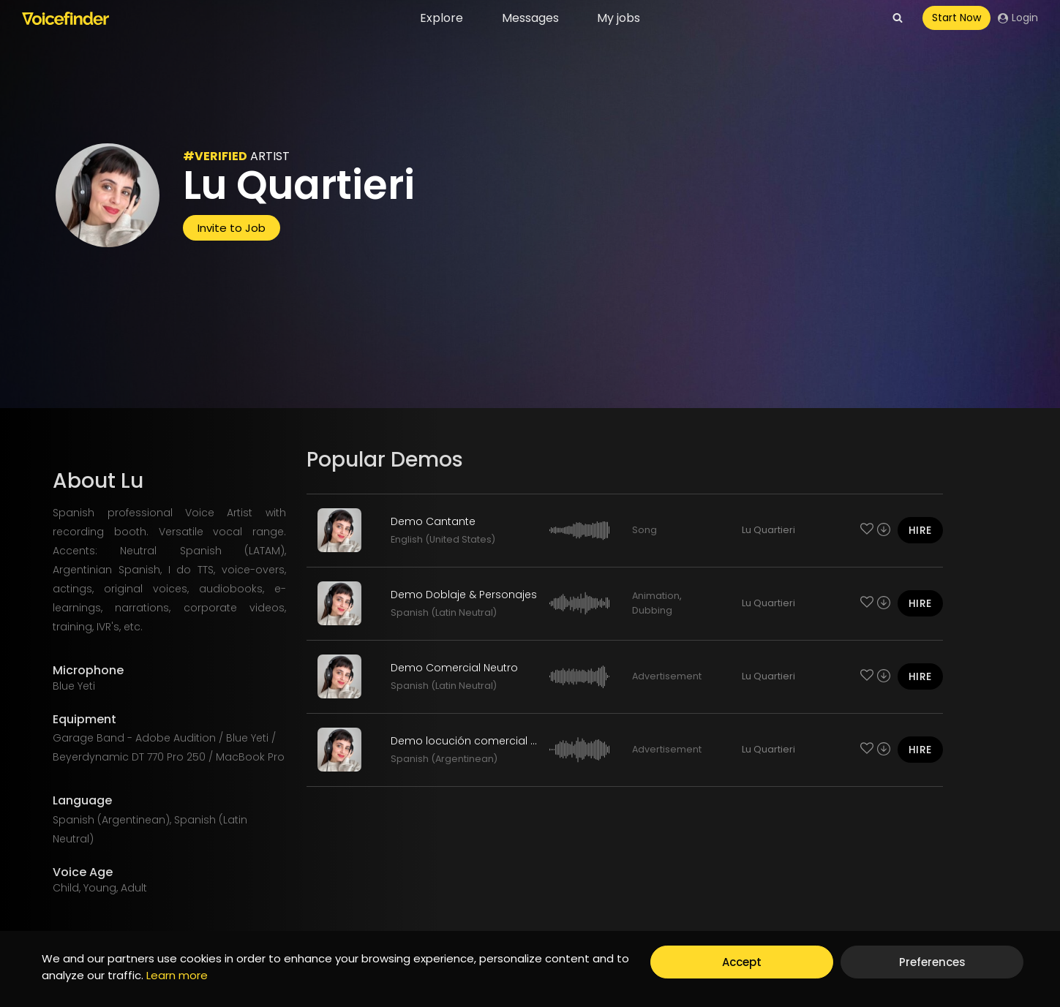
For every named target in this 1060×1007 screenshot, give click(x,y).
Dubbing (652, 610)
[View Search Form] (897, 18)
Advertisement (667, 676)
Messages (530, 18)
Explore (441, 18)
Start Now (956, 17)
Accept (742, 962)
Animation (656, 595)
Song (644, 530)
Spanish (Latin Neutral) (444, 612)
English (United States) (443, 539)
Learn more (177, 975)
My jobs (618, 18)
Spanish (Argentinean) (444, 759)
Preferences (932, 962)
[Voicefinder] (65, 18)
